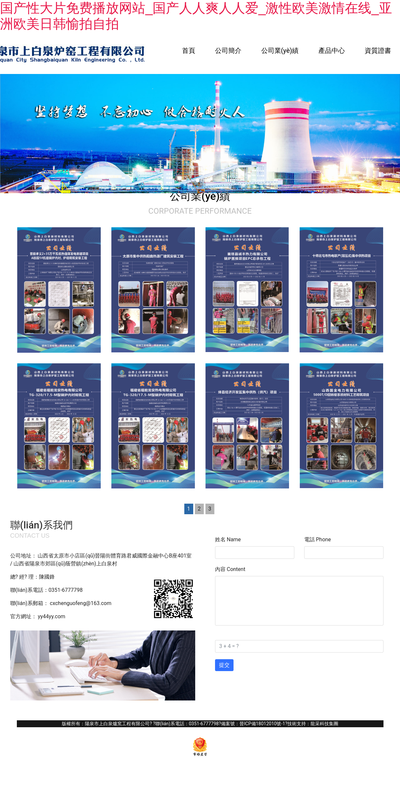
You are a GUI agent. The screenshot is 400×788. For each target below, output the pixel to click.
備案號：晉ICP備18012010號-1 (253, 723)
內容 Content (230, 569)
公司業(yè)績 (280, 50)
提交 (224, 665)
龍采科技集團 (324, 723)
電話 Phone (317, 539)
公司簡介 (228, 50)
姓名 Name (228, 539)
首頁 (188, 50)
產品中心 (331, 50)
